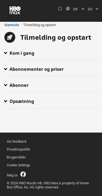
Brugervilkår (16, 157)
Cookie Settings (18, 165)
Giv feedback (16, 141)
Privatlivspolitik (18, 149)
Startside (11, 25)
